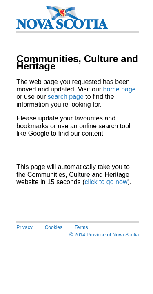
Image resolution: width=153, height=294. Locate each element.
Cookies (53, 227)
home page (119, 89)
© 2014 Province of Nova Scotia (104, 235)
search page (66, 96)
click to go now (106, 181)
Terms (81, 227)
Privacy (24, 227)
